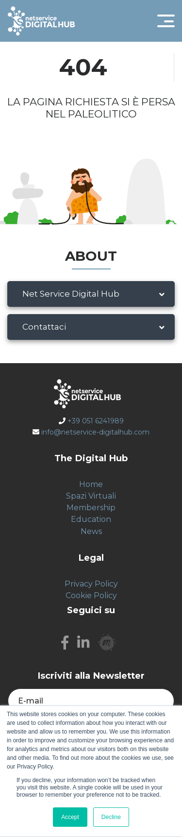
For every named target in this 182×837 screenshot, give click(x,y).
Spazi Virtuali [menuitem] (91, 496)
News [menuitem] (91, 531)
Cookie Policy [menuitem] (91, 595)
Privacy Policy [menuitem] (91, 583)
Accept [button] (70, 817)
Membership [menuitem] (91, 507)
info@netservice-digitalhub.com (95, 432)
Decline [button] (111, 817)
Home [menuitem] (91, 484)
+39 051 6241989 (95, 421)
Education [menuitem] (91, 519)
